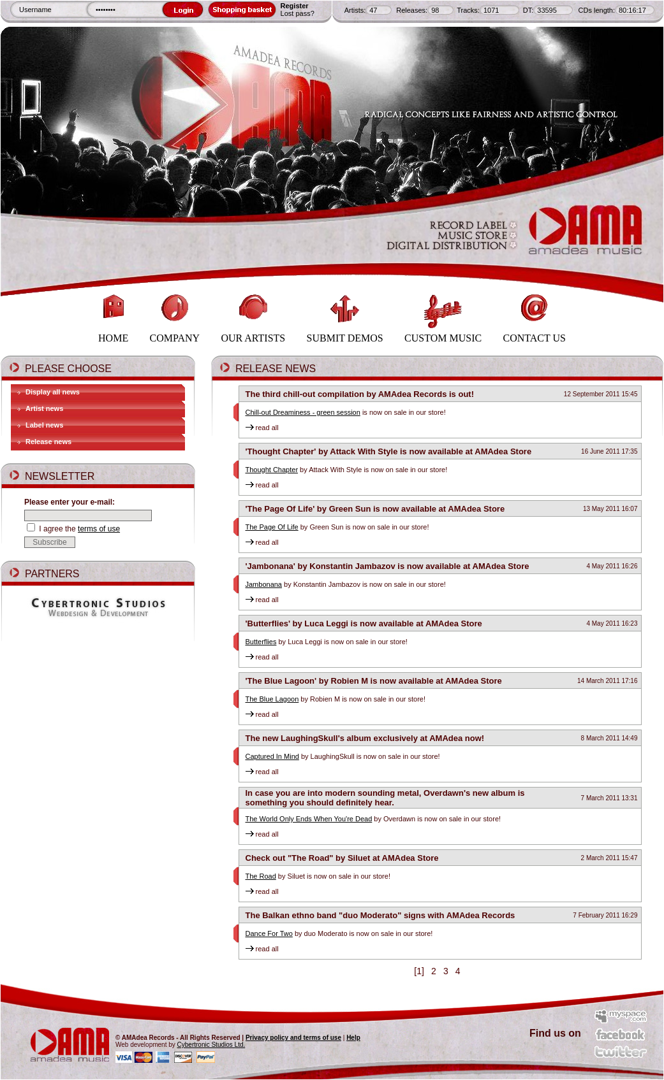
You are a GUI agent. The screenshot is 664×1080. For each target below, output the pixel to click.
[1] (418, 971)
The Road (261, 876)
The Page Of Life (272, 527)
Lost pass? (297, 13)
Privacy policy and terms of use (293, 1037)
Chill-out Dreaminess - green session (303, 412)
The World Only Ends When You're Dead (309, 819)
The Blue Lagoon (272, 699)
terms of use (99, 528)
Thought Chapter (272, 469)
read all (262, 427)
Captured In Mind (272, 756)
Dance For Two (269, 933)
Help (353, 1037)
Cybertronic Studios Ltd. (211, 1044)
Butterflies (261, 641)
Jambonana (264, 584)
